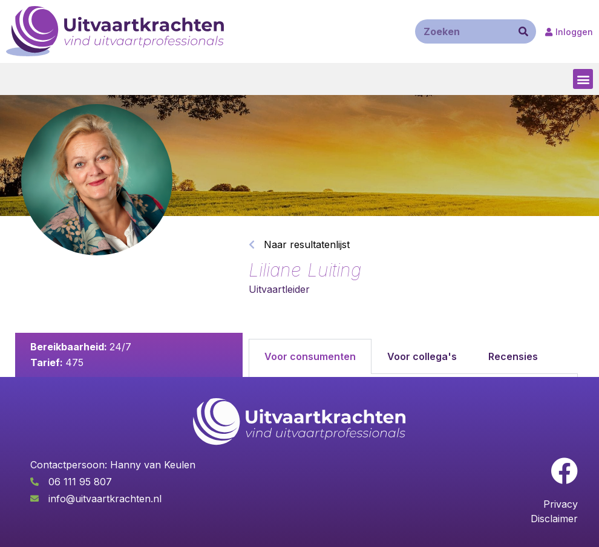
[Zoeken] (523, 31)
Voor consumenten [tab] (310, 356)
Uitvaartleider (279, 289)
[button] (583, 79)
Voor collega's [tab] (422, 356)
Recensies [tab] (513, 356)
